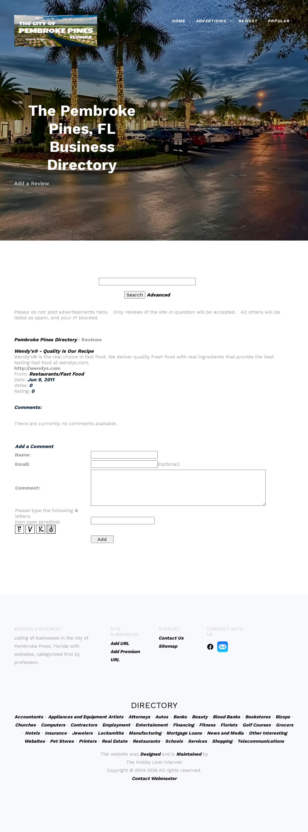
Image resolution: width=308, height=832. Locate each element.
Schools (174, 741)
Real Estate (115, 741)
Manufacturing (145, 733)
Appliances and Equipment (77, 717)
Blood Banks (226, 717)
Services (197, 741)
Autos (161, 717)
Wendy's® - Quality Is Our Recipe (54, 351)
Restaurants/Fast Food (56, 374)
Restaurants (146, 741)
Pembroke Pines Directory (45, 339)
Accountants (28, 717)
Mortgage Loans (184, 733)
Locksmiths (111, 733)
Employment (116, 725)
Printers (88, 741)
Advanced (158, 295)
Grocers (284, 725)
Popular (278, 19)
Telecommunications (260, 741)
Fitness (207, 725)
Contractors (83, 725)
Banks (180, 717)
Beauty (200, 717)
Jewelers (82, 733)
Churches (25, 725)
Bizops (283, 717)
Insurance (56, 733)
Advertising (211, 19)
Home (178, 19)
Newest (247, 19)
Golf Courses (256, 725)
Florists (228, 725)
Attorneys (139, 717)
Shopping (222, 741)
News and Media (225, 733)
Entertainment (151, 725)
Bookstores (257, 717)
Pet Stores (62, 741)
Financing (183, 725)
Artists (115, 717)
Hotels (32, 733)
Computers (53, 725)
